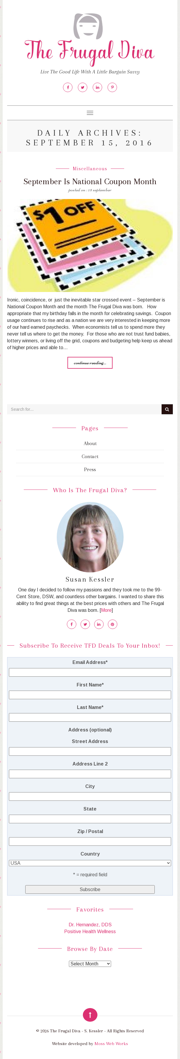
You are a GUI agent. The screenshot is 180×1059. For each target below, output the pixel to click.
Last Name (90, 707)
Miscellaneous (90, 168)
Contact (90, 456)
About (90, 443)
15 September (100, 189)
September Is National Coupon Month (90, 181)
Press (90, 469)
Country (90, 853)
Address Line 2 (90, 763)
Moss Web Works (111, 1043)
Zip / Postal (90, 831)
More (106, 610)
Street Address (90, 741)
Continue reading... (90, 362)
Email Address (90, 662)
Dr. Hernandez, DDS (90, 924)
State (90, 808)
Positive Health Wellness (90, 931)
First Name (90, 684)
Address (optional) (90, 729)
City (90, 786)
